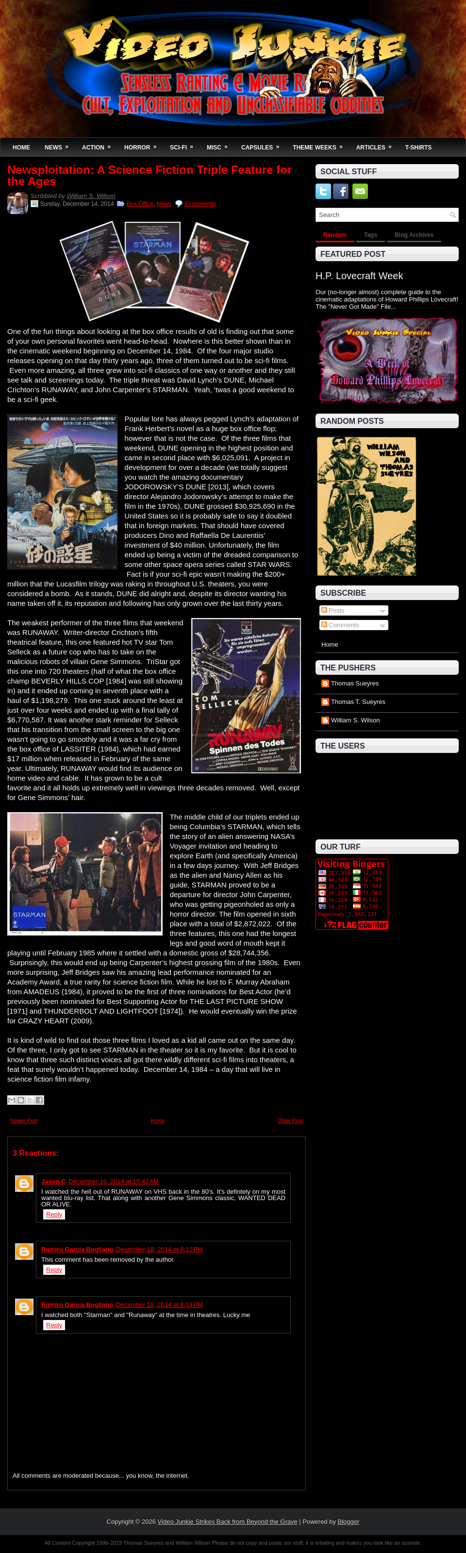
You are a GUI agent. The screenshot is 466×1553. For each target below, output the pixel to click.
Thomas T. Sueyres (358, 701)
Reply (54, 1214)
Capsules (263, 144)
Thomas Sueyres (355, 683)
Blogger (349, 1521)
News (60, 144)
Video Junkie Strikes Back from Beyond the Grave (228, 1521)
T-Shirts (418, 147)
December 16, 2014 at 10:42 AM (114, 1181)
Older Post (290, 1120)
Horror (143, 144)
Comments (340, 625)
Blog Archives (414, 235)
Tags (370, 235)
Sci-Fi (185, 144)
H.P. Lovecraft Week (359, 275)
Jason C (53, 1181)
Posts (333, 610)
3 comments (200, 203)
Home (21, 147)
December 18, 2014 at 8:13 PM (159, 1304)
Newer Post (24, 1120)
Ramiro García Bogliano (77, 1249)
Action (99, 144)
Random (335, 235)
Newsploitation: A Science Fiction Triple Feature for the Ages (149, 175)
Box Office (140, 203)
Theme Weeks (321, 144)
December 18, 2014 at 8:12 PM (159, 1249)
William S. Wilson (91, 196)
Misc (220, 144)
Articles (377, 144)
